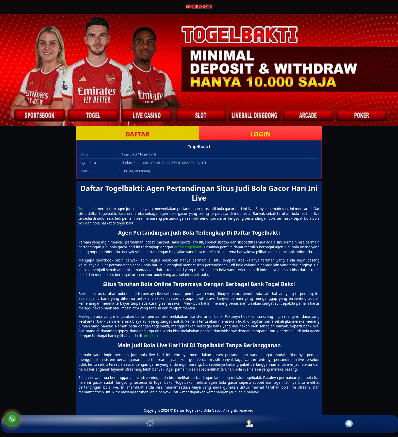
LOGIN (260, 134)
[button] (51, 424)
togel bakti (151, 335)
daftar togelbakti (188, 246)
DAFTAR (137, 134)
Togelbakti (87, 208)
